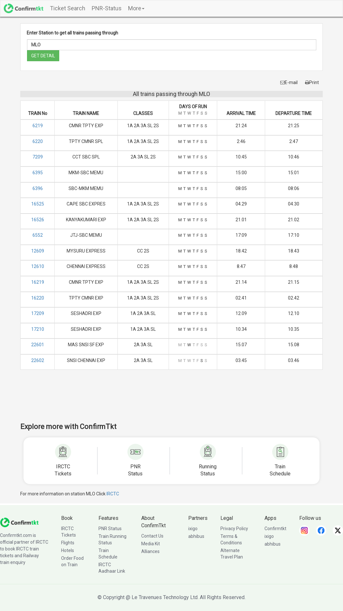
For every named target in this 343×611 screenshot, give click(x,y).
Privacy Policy (234, 528)
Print (312, 82)
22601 (37, 344)
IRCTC (113, 493)
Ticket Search (67, 8)
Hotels (67, 550)
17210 (37, 329)
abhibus (196, 536)
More (136, 8)
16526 (37, 219)
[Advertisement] (171, 400)
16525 (37, 203)
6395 (37, 172)
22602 (37, 360)
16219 (37, 282)
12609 (37, 250)
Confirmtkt (275, 528)
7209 (37, 156)
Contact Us (152, 536)
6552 (37, 235)
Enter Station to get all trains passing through (72, 32)
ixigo (193, 528)
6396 (37, 188)
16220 (37, 298)
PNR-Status (107, 8)
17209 (37, 313)
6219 (37, 125)
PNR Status (110, 528)
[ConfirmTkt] (19, 522)
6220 (37, 141)
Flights (67, 542)
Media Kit (150, 543)
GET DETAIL (43, 55)
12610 (37, 266)
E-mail (289, 82)
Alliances (150, 551)
